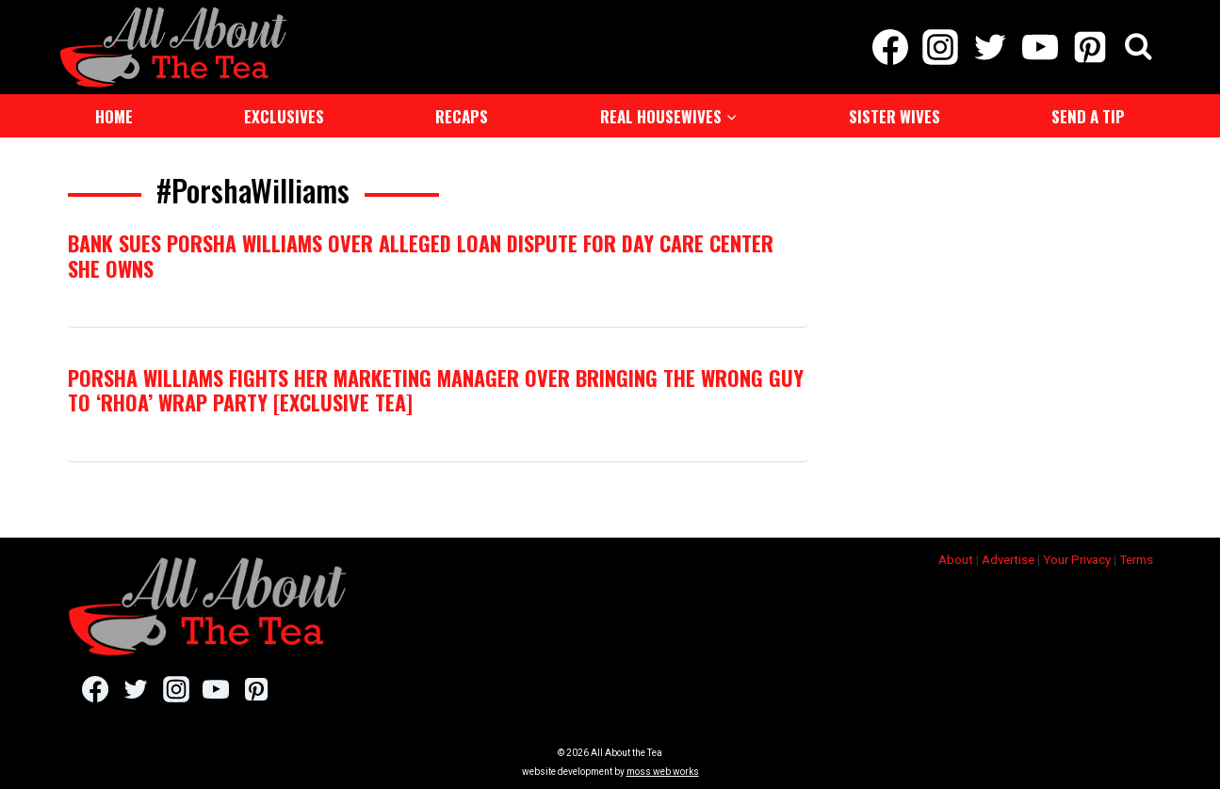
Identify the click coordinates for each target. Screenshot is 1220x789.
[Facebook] (890, 47)
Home (114, 116)
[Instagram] (940, 47)
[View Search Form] (1138, 47)
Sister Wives (894, 116)
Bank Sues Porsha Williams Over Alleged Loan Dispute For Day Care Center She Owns (420, 255)
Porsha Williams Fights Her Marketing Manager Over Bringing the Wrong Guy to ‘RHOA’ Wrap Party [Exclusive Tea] (436, 389)
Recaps (461, 116)
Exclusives (284, 116)
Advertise (1008, 560)
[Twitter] (990, 47)
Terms (1136, 560)
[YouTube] (1040, 47)
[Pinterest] (1090, 47)
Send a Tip (1088, 116)
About (955, 560)
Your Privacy (1077, 560)
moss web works (662, 771)
